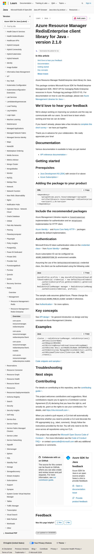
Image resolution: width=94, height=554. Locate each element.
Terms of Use (7, 552)
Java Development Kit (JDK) (52, 174)
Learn (38, 18)
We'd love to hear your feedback (50, 60)
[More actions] (90, 18)
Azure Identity (42, 229)
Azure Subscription (48, 177)
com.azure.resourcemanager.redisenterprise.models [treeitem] (21, 358)
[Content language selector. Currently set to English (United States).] (14, 543)
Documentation (43, 64)
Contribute (44, 549)
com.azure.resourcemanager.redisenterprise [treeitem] (20, 324)
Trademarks (19, 552)
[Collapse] (30, 16)
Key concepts (43, 70)
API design (44, 317)
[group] (64, 199)
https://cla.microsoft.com (56, 410)
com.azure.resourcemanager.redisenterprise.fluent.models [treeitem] (21, 346)
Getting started (43, 67)
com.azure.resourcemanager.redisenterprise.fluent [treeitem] (21, 334)
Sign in (88, 3)
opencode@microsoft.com (62, 441)
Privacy (53, 549)
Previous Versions (22, 549)
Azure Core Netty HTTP (64, 229)
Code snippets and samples (48, 361)
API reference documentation (53, 155)
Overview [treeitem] (12, 292)
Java (46, 18)
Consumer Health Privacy (70, 549)
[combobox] (17, 22)
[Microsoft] (4, 3)
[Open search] (82, 3)
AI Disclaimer (7, 549)
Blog (33, 549)
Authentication (46, 304)
